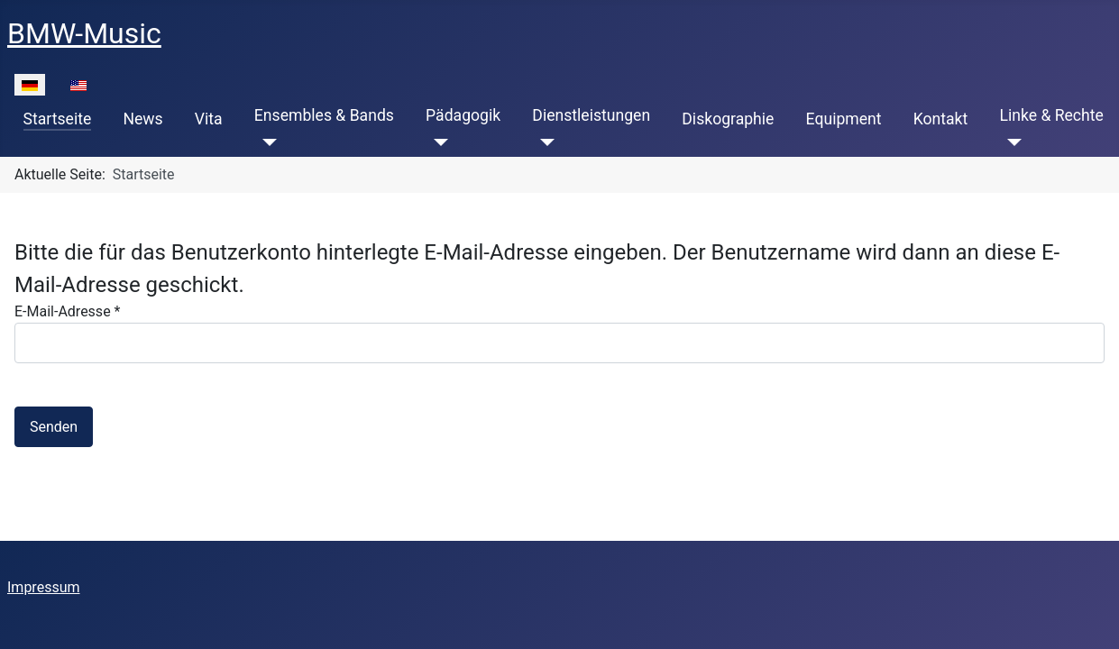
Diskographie (728, 119)
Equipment (844, 119)
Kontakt (940, 119)
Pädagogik (463, 115)
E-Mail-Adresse (67, 311)
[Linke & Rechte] (1010, 142)
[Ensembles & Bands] (265, 142)
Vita (209, 119)
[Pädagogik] (437, 142)
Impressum (43, 587)
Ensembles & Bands (324, 115)
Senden (54, 426)
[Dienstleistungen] (543, 142)
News (142, 119)
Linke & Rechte (1051, 115)
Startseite (57, 119)
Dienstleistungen (591, 115)
